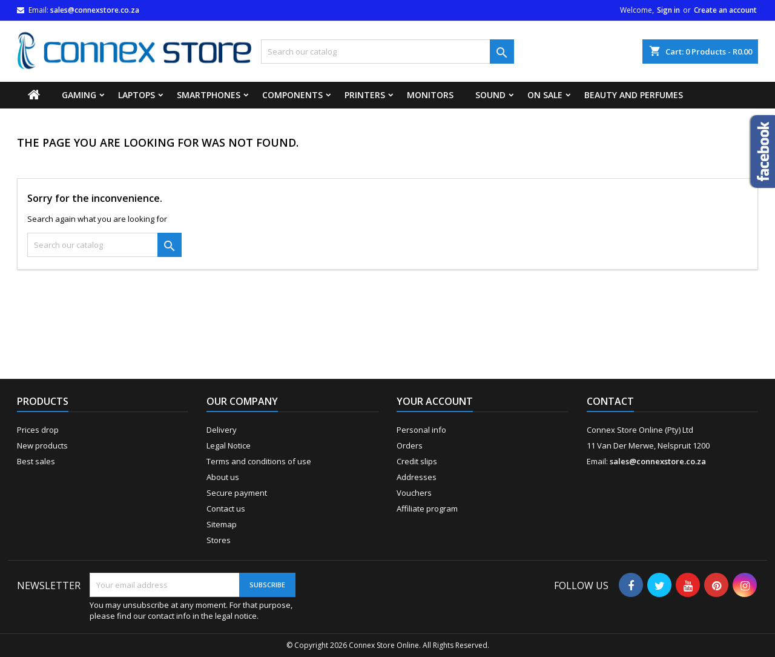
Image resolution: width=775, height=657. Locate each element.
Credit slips (417, 461)
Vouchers (414, 492)
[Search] (387, 51)
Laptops (136, 95)
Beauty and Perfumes (633, 95)
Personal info (421, 429)
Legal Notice (228, 445)
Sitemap (221, 524)
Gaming (79, 95)
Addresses (417, 477)
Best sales (36, 461)
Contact (610, 401)
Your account (435, 401)
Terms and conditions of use (258, 461)
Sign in (668, 10)
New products (42, 445)
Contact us (225, 508)
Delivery (221, 429)
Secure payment (236, 492)
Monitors (430, 95)
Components (292, 95)
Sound (490, 95)
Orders (410, 445)
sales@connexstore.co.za (94, 10)
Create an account (725, 10)
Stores (218, 540)
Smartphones (208, 95)
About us (222, 477)
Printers (365, 95)
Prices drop (38, 429)
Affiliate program (427, 508)
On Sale (544, 95)
